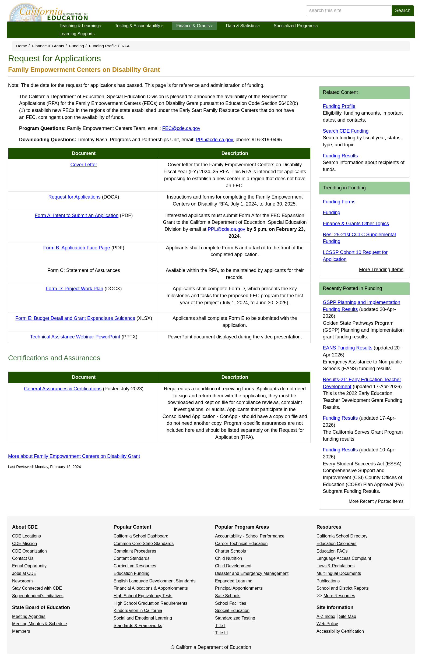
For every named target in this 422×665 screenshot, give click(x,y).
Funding (76, 46)
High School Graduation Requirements (150, 603)
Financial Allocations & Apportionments (151, 588)
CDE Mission (24, 543)
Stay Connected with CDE (37, 588)
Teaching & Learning (80, 25)
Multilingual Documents (338, 573)
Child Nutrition (228, 558)
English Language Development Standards (154, 581)
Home (21, 46)
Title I (220, 625)
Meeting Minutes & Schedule (39, 623)
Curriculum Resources (135, 566)
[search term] (349, 10)
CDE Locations (26, 536)
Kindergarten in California (138, 610)
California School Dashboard (141, 536)
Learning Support (77, 33)
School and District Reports (342, 588)
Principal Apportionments (239, 588)
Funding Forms (339, 201)
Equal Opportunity (29, 566)
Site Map (347, 616)
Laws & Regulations (335, 566)
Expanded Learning (233, 581)
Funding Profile (103, 46)
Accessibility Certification (340, 631)
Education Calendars (336, 543)
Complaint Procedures (135, 551)
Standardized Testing (235, 618)
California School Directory (341, 536)
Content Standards (131, 558)
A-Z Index (325, 616)
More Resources (339, 595)
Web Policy (327, 623)
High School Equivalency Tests (143, 595)
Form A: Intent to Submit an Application (84, 215)
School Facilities (230, 603)
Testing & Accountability (139, 25)
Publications (328, 581)
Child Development (233, 566)
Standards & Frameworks (138, 625)
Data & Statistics (243, 25)
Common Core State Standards (144, 543)
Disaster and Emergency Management (252, 573)
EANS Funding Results (347, 348)
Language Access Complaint (343, 558)
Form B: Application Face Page (83, 247)
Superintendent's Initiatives (38, 595)
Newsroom (22, 581)
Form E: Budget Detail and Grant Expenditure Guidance (83, 318)
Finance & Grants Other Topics (356, 223)
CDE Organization (29, 551)
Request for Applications (83, 197)
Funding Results (340, 155)
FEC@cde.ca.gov (181, 128)
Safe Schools (227, 595)
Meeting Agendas (28, 616)
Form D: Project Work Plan (84, 288)
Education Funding (131, 573)
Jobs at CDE (24, 573)
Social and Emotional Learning (143, 618)
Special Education (232, 610)
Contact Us (22, 558)
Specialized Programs (296, 25)
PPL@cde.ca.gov (214, 139)
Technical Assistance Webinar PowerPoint (84, 336)
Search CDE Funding (346, 131)
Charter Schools (230, 551)
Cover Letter (84, 164)
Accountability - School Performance (249, 536)
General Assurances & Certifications (83, 388)
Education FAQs (332, 551)
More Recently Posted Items (376, 501)
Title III (221, 633)
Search (402, 10)
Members (21, 631)
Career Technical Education (241, 543)
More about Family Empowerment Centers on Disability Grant (74, 456)
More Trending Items (381, 269)
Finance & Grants (194, 25)
